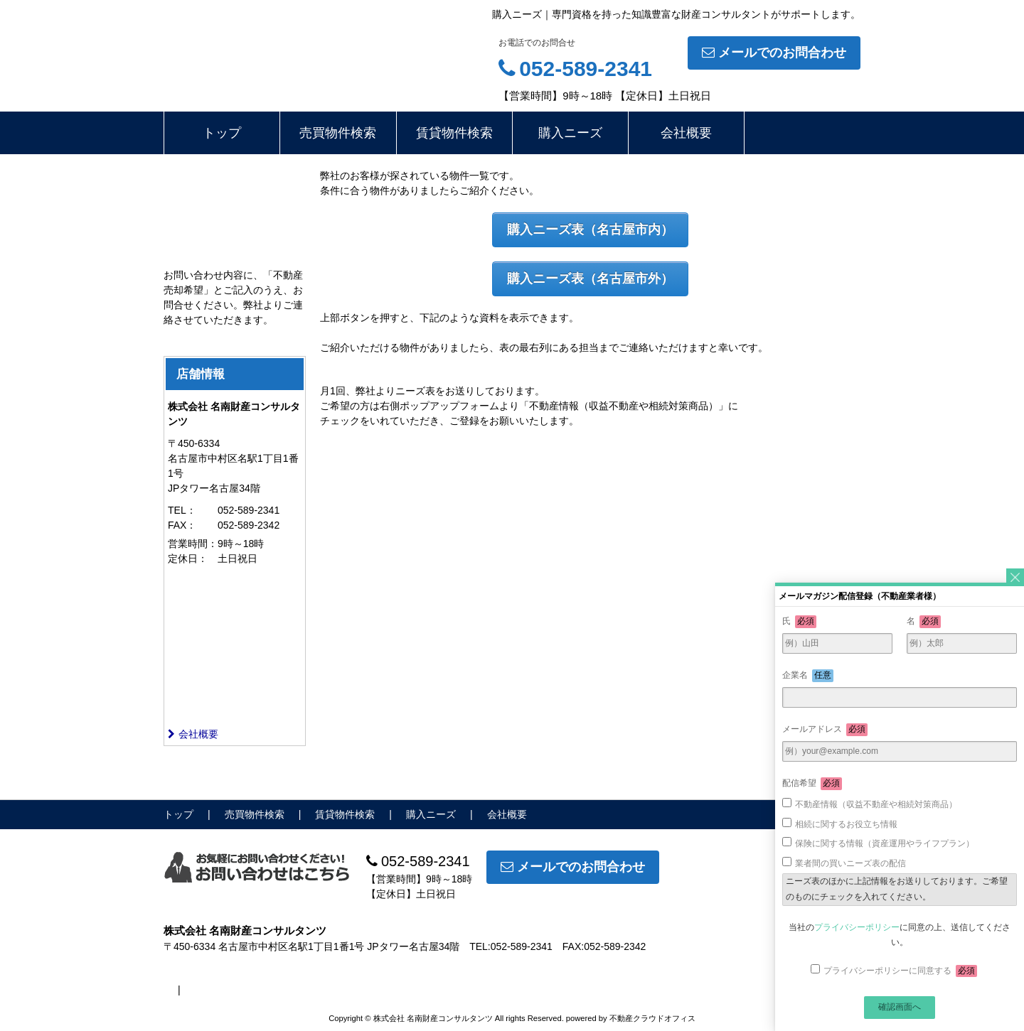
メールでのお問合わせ (774, 52)
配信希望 (812, 783)
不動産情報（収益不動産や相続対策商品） (876, 804)
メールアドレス (825, 729)
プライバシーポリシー (857, 927)
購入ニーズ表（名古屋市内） (590, 229)
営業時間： (193, 543)
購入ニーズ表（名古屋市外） (590, 278)
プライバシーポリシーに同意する (900, 971)
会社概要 (686, 133)
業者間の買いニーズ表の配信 (850, 863)
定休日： (188, 558)
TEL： (182, 510)
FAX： (182, 525)
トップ (222, 133)
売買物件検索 (337, 133)
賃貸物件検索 (454, 133)
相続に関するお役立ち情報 (846, 824)
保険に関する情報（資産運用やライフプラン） (884, 843)
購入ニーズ (570, 133)
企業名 (807, 675)
